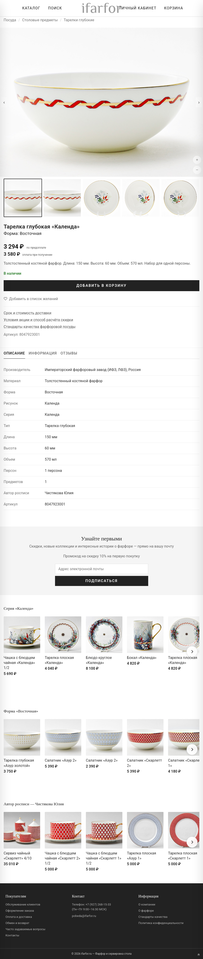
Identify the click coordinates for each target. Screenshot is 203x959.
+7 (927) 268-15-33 (98, 904)
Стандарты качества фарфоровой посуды (40, 327)
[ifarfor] (101, 8)
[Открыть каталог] (30, 8)
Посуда (10, 20)
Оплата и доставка (18, 917)
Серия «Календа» (18, 608)
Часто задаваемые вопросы (25, 929)
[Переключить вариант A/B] (199, 955)
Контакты (12, 935)
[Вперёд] (192, 651)
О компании (146, 904)
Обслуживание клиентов (22, 904)
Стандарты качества (152, 917)
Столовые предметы (40, 20)
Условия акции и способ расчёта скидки (38, 320)
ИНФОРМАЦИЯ (43, 353)
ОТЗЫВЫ (69, 353)
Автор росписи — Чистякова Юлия (34, 804)
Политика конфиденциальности (161, 923)
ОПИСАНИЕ (14, 353)
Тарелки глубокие (79, 20)
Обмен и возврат (17, 923)
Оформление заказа (19, 910)
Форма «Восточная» (21, 711)
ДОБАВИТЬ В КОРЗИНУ (101, 285)
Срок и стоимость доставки (27, 313)
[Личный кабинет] (136, 8)
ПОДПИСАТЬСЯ (101, 581)
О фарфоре (146, 910)
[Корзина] (172, 8)
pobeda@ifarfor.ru (84, 916)
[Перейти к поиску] (54, 8)
